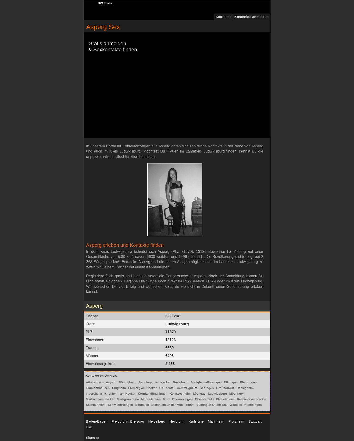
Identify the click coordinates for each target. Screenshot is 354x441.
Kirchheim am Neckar (120, 393)
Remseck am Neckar (251, 399)
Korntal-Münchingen (152, 393)
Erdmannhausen (98, 388)
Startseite (223, 17)
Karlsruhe (196, 421)
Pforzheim (236, 421)
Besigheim (180, 382)
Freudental (166, 388)
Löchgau (199, 393)
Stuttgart (255, 421)
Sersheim (142, 404)
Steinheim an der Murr (167, 404)
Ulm (89, 427)
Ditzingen (231, 382)
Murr (166, 399)
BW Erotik (105, 3)
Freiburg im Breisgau (127, 421)
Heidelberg (156, 421)
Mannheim (216, 421)
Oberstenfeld (204, 399)
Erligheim (119, 388)
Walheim (236, 404)
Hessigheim (245, 388)
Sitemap (92, 438)
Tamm (190, 404)
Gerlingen (207, 388)
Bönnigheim (127, 382)
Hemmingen (253, 404)
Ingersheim (94, 393)
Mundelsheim (151, 399)
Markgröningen (128, 399)
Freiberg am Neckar (142, 388)
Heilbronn (176, 421)
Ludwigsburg (217, 393)
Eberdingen (248, 382)
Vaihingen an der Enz (212, 404)
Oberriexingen (182, 399)
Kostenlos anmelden (251, 17)
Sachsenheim (96, 404)
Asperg (111, 382)
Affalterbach (95, 382)
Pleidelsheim (225, 399)
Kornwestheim (180, 393)
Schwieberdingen (120, 404)
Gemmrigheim (187, 388)
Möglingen (237, 393)
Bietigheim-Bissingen (206, 382)
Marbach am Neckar (100, 399)
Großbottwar (225, 388)
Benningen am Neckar (155, 382)
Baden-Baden (96, 421)
